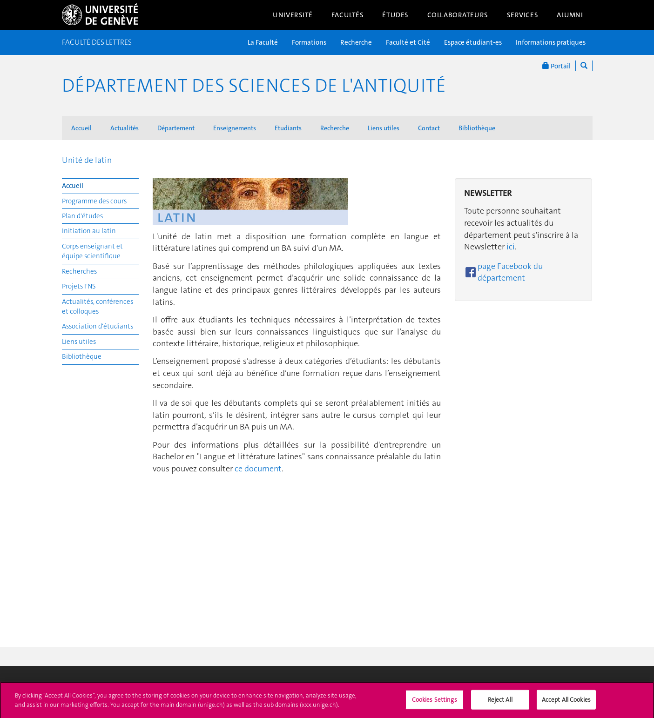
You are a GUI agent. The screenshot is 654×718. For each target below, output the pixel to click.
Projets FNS (79, 286)
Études (395, 15)
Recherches (79, 271)
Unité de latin (87, 160)
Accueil (81, 128)
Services (523, 15)
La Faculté (263, 42)
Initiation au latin (89, 230)
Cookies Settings (434, 703)
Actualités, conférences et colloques (97, 306)
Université (293, 15)
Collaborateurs (457, 15)
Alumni (570, 15)
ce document (258, 468)
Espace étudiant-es (473, 42)
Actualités (124, 128)
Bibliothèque (476, 128)
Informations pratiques (551, 42)
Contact (429, 128)
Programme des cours (94, 201)
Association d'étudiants (97, 326)
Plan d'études (82, 216)
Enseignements (234, 128)
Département (176, 128)
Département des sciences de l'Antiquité (254, 85)
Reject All (500, 703)
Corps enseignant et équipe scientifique (92, 251)
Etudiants (288, 128)
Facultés (347, 15)
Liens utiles (383, 128)
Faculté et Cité (408, 42)
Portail (556, 66)
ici (510, 246)
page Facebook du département (510, 272)
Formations (309, 42)
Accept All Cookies (566, 703)
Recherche (356, 42)
